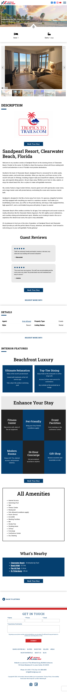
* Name (9, 618)
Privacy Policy (47, 676)
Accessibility (55, 676)
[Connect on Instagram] (57, 3)
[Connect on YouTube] (60, 3)
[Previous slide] (3, 67)
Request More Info (33, 300)
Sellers (45, 649)
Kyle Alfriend (26, 321)
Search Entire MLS (18, 649)
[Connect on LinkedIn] (52, 3)
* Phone (27, 618)
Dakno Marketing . (41, 678)
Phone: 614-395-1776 (27, 670)
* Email (45, 618)
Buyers (29, 649)
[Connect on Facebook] (55, 3)
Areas (52, 649)
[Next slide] (64, 67)
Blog (44, 653)
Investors (37, 649)
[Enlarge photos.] (64, 47)
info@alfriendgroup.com (33, 672)
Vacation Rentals (26, 653)
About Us (38, 653)
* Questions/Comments (14, 624)
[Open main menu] (65, 3)
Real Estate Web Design (27, 678)
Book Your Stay (33, 144)
